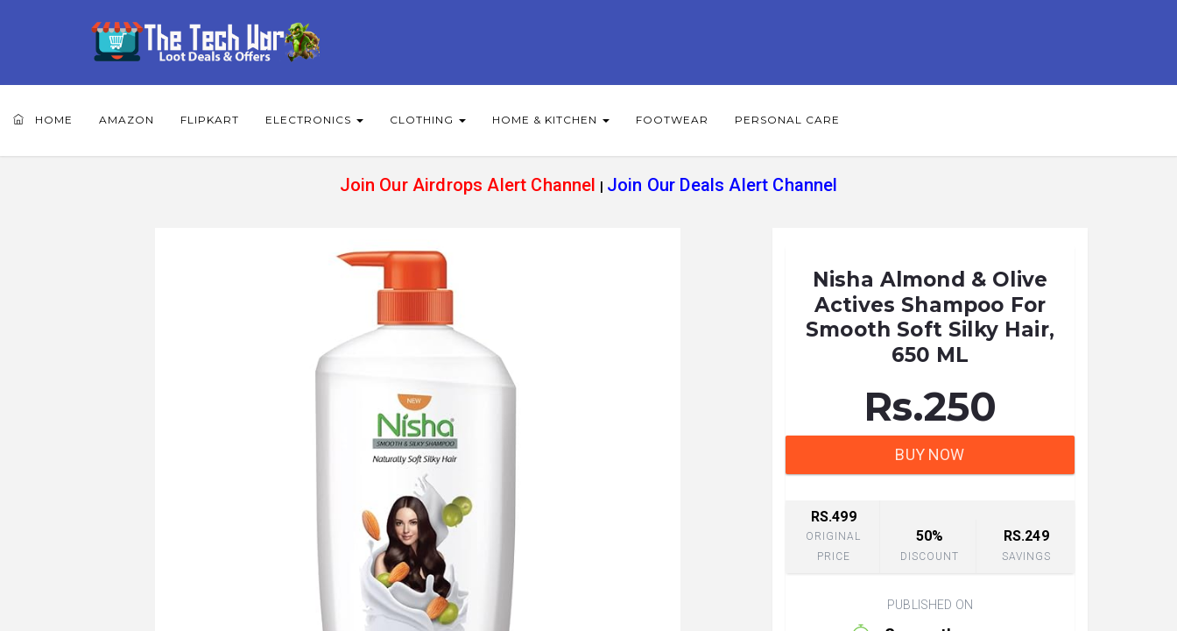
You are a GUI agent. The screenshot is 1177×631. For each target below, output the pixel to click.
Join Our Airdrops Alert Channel (468, 184)
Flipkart (209, 119)
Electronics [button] (314, 119)
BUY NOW (929, 454)
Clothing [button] (428, 119)
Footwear (672, 119)
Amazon (126, 119)
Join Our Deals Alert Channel (722, 184)
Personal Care (787, 119)
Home (43, 119)
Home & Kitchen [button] (551, 119)
